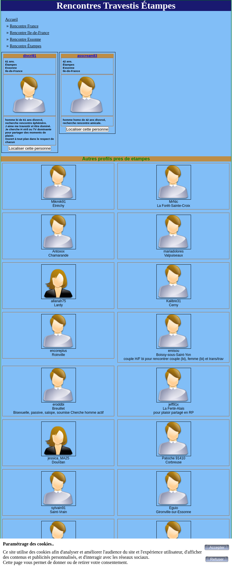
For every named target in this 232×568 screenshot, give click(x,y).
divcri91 (29, 56)
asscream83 (87, 56)
